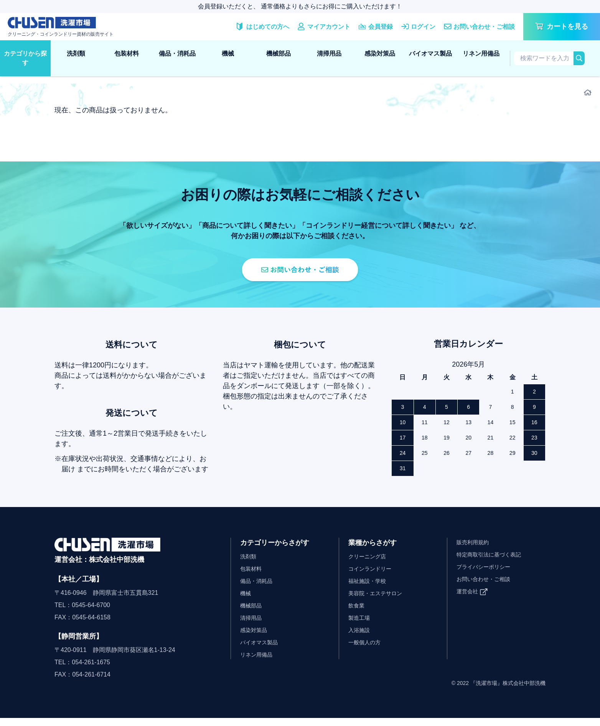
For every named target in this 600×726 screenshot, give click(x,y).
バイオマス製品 (430, 53)
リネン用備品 (481, 53)
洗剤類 (76, 53)
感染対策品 (379, 53)
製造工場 (360, 625)
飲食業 (357, 613)
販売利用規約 (475, 550)
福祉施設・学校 (369, 589)
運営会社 (469, 599)
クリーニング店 (369, 564)
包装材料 (126, 53)
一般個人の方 (366, 650)
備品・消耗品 (177, 53)
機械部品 (278, 53)
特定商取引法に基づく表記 (493, 562)
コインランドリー (372, 576)
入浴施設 (360, 638)
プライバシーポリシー (487, 574)
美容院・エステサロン (379, 601)
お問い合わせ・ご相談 (487, 587)
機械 (228, 53)
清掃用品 (329, 53)
